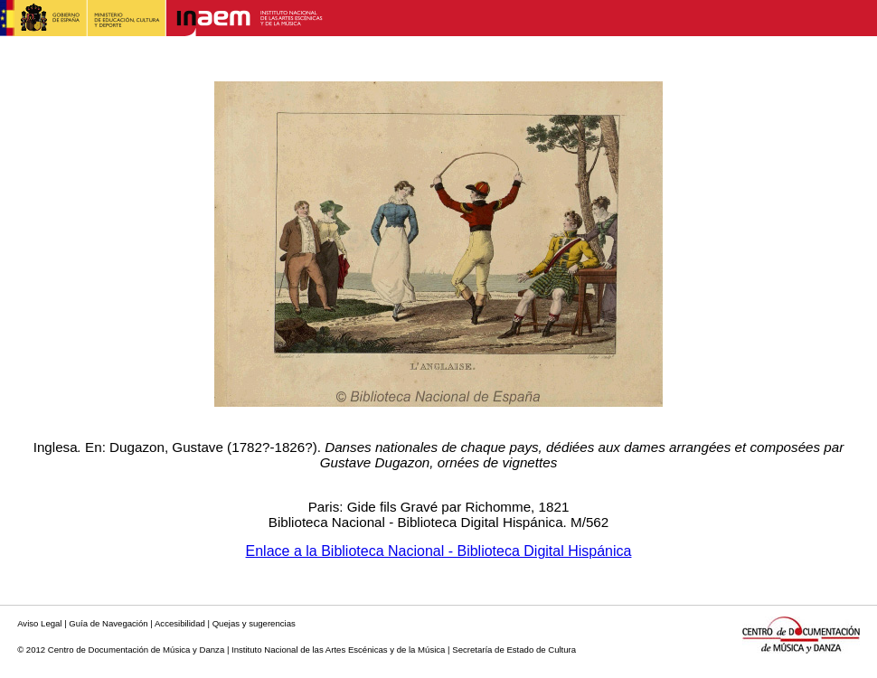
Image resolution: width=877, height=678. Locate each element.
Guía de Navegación (108, 623)
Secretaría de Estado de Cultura (514, 649)
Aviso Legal (39, 623)
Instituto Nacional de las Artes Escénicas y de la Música (338, 649)
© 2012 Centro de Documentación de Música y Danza (120, 649)
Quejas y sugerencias (254, 623)
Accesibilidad (180, 623)
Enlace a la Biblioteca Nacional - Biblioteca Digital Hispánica (439, 551)
